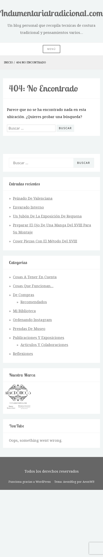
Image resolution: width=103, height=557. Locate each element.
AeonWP (88, 482)
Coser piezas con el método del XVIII (45, 241)
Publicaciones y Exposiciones (38, 337)
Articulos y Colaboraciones (44, 344)
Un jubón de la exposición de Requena (47, 216)
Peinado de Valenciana (32, 198)
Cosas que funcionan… (33, 285)
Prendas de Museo (29, 328)
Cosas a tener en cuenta (35, 277)
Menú (51, 49)
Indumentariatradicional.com (51, 13)
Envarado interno (28, 207)
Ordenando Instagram (32, 319)
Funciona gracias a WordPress (30, 482)
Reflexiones (23, 353)
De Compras (23, 294)
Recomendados (33, 301)
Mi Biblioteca (24, 310)
